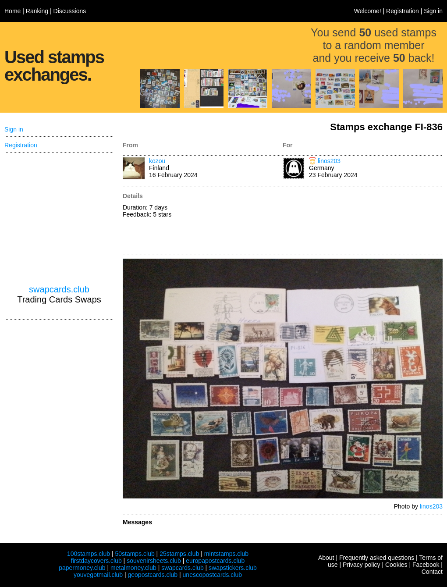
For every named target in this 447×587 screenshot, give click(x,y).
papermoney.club (82, 567)
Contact (432, 571)
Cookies (396, 564)
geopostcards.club (153, 574)
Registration (402, 10)
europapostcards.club (215, 560)
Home (12, 10)
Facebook (425, 564)
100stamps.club (88, 553)
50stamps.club (134, 553)
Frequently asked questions (376, 557)
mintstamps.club (226, 553)
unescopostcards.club (212, 574)
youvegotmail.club (98, 574)
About (326, 557)
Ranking (37, 10)
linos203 (329, 160)
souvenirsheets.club (154, 560)
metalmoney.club (133, 567)
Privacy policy (361, 564)
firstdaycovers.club (96, 560)
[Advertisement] (363, 212)
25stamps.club (179, 553)
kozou (157, 160)
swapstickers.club (233, 567)
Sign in (433, 10)
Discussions (69, 10)
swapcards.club (59, 289)
